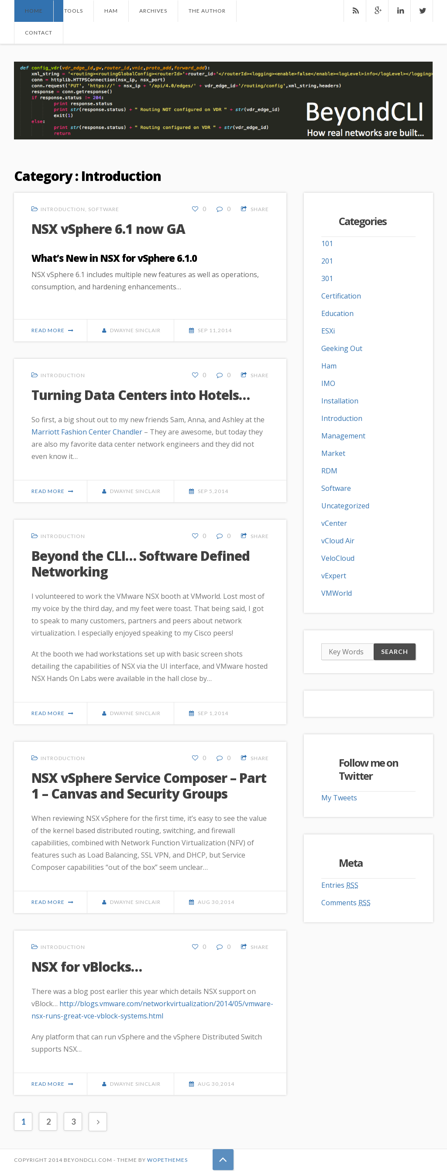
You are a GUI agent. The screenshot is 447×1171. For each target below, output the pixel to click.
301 (327, 278)
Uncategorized (345, 506)
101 (327, 243)
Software (103, 209)
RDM (329, 471)
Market (333, 453)
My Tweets (339, 798)
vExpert (333, 575)
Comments (346, 902)
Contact (38, 32)
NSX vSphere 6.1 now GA (108, 229)
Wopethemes (167, 1160)
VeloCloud (337, 558)
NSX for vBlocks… (86, 967)
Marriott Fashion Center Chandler (86, 432)
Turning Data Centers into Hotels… (140, 395)
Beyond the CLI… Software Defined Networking (140, 563)
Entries (339, 885)
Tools (73, 10)
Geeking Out (341, 348)
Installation (339, 401)
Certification (341, 296)
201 (327, 261)
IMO (328, 383)
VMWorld (336, 593)
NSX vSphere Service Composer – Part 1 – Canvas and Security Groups (148, 786)
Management (343, 436)
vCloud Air (337, 541)
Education (337, 313)
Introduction (63, 209)
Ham (111, 10)
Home (34, 10)
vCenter (334, 523)
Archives (153, 10)
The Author (207, 10)
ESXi (328, 331)
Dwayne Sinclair (135, 330)
